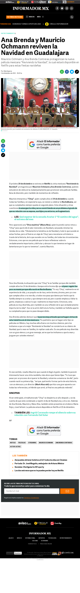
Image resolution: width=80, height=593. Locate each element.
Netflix (12, 442)
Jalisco (11, 538)
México (19, 538)
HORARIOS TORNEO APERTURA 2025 (26, 24)
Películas (21, 442)
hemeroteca (32, 544)
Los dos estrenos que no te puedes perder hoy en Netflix (39, 471)
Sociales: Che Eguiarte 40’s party (29, 467)
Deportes (42, 538)
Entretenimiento (8, 33)
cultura (35, 540)
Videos (30, 17)
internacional (30, 538)
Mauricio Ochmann (46, 442)
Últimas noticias (14, 17)
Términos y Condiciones (31, 498)
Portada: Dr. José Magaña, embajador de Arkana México (39, 464)
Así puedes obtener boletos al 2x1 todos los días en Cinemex (41, 460)
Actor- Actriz (15, 446)
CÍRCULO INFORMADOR (58, 24)
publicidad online (46, 544)
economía (44, 540)
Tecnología (52, 538)
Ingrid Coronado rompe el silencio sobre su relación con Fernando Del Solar (45, 414)
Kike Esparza (8, 71)
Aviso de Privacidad (31, 558)
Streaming (32, 442)
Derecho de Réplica (42, 558)
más (40, 17)
